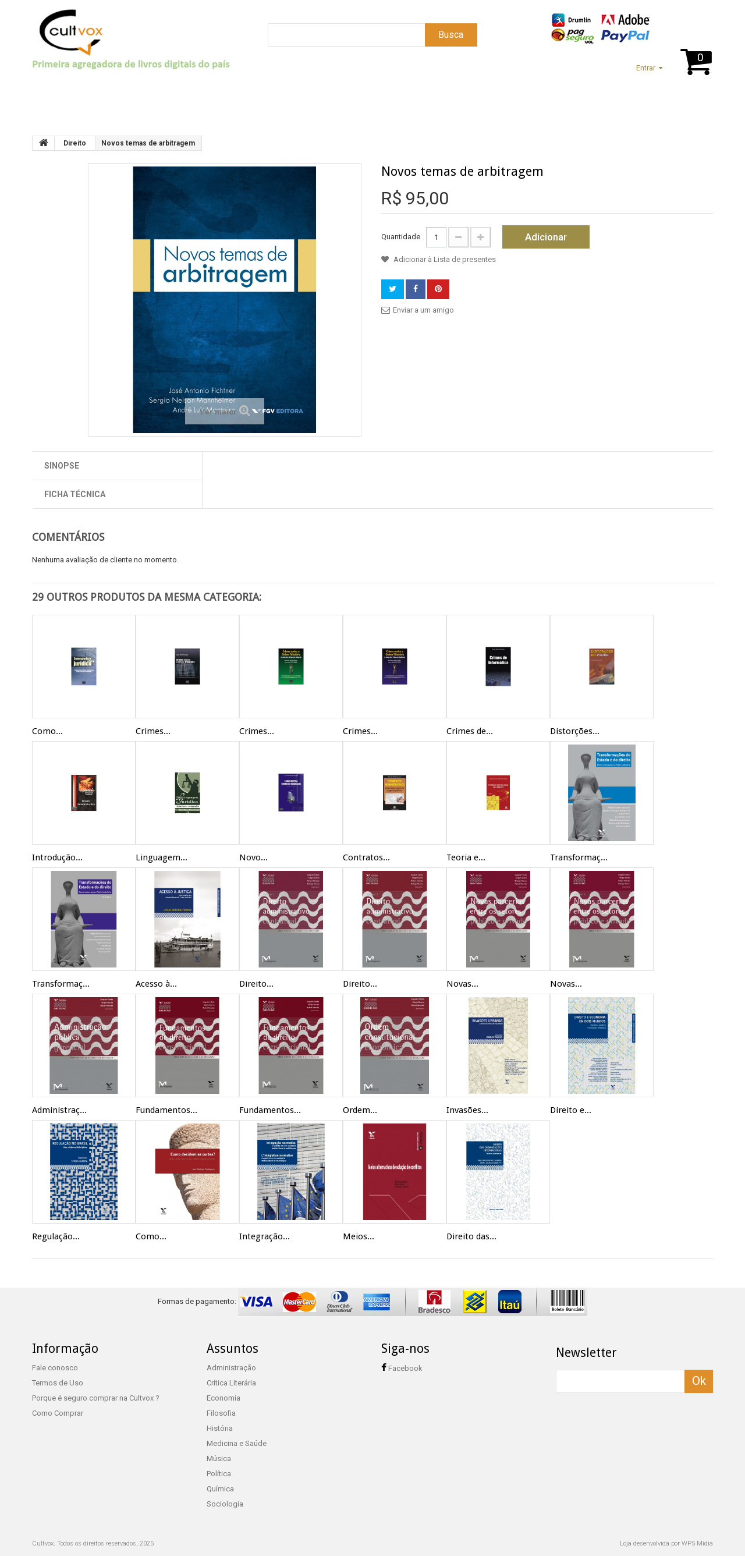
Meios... (358, 1236)
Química (220, 1488)
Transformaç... (579, 857)
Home (49, 97)
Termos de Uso (57, 1382)
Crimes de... (469, 731)
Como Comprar (57, 1413)
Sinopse (61, 465)
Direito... (256, 984)
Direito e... (570, 1110)
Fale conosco (55, 1367)
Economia (223, 1398)
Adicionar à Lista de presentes (444, 259)
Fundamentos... (166, 1110)
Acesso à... (156, 984)
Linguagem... (161, 857)
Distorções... (574, 731)
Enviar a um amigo (423, 310)
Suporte (104, 97)
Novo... (253, 857)
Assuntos (168, 97)
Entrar (645, 67)
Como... (47, 731)
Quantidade (400, 236)
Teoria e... (465, 857)
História (220, 1428)
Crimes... (153, 731)
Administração (231, 1367)
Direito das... (471, 1236)
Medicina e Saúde (237, 1443)
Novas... (462, 984)
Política (219, 1473)
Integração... (264, 1236)
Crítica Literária (231, 1382)
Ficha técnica (74, 494)
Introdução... (57, 857)
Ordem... (360, 1110)
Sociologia (225, 1504)
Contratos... (366, 857)
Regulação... (56, 1236)
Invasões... (467, 1110)
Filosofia (221, 1413)
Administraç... (59, 1110)
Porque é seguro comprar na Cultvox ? (95, 1398)
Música (219, 1458)
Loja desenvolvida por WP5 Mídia (666, 1543)
